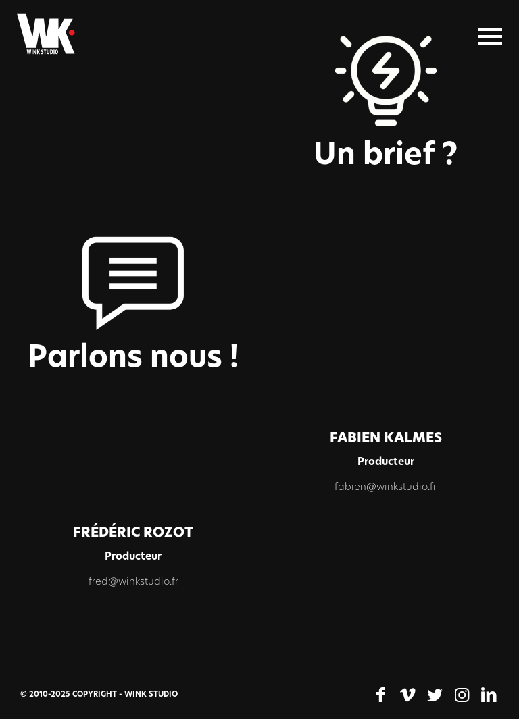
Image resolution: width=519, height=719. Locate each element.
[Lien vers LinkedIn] (488, 695)
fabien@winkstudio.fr (386, 488)
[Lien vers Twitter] (434, 695)
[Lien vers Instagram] (461, 695)
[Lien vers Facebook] (380, 695)
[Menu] (490, 37)
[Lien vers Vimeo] (407, 695)
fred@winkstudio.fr (133, 582)
